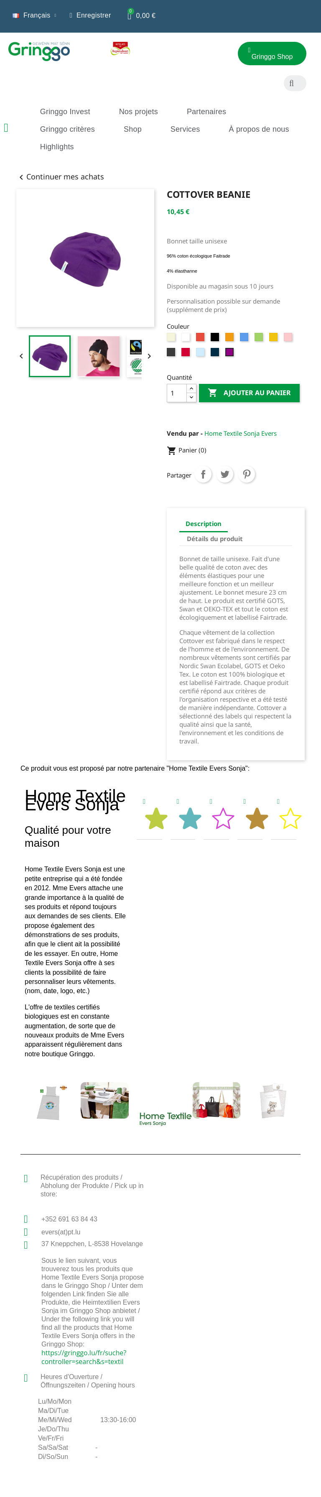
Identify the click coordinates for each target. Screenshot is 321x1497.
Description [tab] (204, 523)
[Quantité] (177, 393)
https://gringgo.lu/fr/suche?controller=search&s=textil (83, 1357)
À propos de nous (259, 129)
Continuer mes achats (60, 176)
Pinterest (246, 474)
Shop (133, 129)
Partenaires (206, 111)
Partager (203, 474)
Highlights (57, 147)
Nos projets (138, 111)
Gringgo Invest (65, 111)
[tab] (149, 816)
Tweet (225, 474)
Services (185, 129)
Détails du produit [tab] (215, 538)
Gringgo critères (67, 129)
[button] (195, 57)
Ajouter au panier (249, 393)
